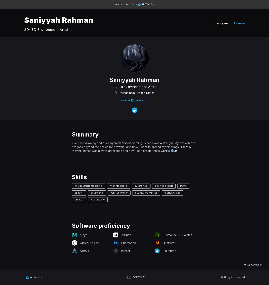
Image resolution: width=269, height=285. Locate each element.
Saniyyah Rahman (58, 20)
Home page (221, 23)
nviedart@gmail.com (134, 100)
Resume (239, 23)
